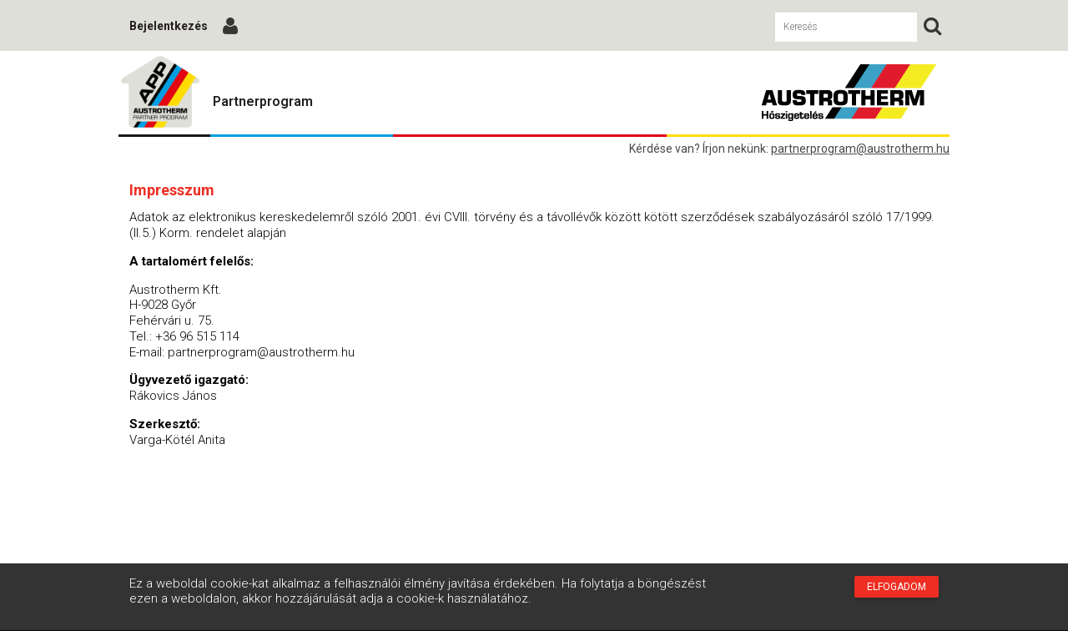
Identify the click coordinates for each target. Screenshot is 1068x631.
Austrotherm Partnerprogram (160, 92)
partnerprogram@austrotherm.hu (860, 148)
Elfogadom (896, 587)
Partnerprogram (263, 101)
